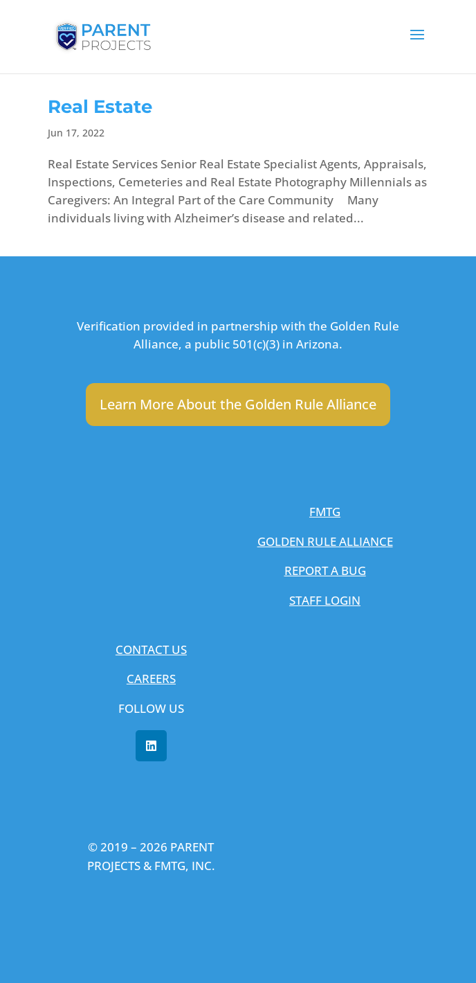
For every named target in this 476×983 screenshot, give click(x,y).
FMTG (324, 512)
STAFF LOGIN (324, 600)
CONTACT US (151, 649)
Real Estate (100, 107)
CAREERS (151, 679)
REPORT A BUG (325, 570)
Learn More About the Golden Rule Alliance (238, 404)
